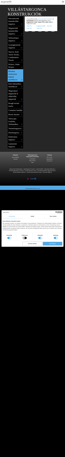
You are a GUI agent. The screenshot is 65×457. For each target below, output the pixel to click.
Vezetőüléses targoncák (14, 255)
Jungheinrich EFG (15, 198)
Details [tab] (32, 216)
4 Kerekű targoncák (13, 205)
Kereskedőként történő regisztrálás (14, 452)
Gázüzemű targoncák (13, 347)
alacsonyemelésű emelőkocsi (45, 19)
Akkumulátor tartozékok (14, 407)
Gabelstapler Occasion (29, 169)
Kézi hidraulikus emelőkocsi (15, 85)
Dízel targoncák (12, 344)
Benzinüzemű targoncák (14, 349)
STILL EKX (13, 280)
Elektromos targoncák (13, 346)
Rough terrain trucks (15, 104)
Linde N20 (13, 283)
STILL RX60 (14, 208)
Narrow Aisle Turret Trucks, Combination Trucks (15, 56)
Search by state (9, 300)
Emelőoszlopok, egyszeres (15, 396)
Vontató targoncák (13, 289)
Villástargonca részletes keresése (14, 355)
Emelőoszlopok (9, 395)
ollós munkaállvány (13, 420)
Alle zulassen (52, 243)
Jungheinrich (11, 335)
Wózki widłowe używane (19, 172)
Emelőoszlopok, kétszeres (14, 398)
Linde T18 (39, 28)
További (10, 393)
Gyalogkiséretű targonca (15, 46)
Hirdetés (8, 442)
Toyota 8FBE (14, 200)
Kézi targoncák (12, 352)
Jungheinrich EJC (15, 260)
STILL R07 (13, 296)
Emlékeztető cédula (8, 454)
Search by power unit (11, 343)
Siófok (9, 324)
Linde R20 (13, 274)
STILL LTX (13, 291)
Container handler (15, 110)
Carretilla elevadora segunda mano (46, 170)
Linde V (13, 281)
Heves (9, 316)
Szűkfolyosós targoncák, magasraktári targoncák (20, 288)
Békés (9, 305)
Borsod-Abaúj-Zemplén (14, 307)
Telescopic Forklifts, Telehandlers (15, 122)
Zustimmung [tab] (12, 216)
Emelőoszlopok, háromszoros (15, 399)
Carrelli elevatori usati (30, 170)
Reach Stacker (15, 114)
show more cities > (13, 329)
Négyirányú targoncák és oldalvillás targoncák (15, 95)
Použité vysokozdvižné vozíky (34, 172)
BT (9, 332)
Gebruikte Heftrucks (49, 169)
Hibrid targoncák (12, 351)
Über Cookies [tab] (53, 216)
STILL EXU (49, 26)
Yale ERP (13, 201)
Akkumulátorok (12, 404)
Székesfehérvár (12, 325)
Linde (9, 336)
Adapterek (8, 387)
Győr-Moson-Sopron (13, 313)
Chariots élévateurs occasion (16, 170)
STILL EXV (13, 258)
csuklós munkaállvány (13, 418)
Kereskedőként (15, 157)
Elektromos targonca (15, 138)
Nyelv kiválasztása (7, 455)
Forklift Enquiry (9, 354)
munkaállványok (10, 417)
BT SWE (13, 261)
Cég (6, 437)
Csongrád (10, 310)
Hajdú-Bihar (11, 314)
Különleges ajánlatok (11, 358)
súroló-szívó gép (12, 413)
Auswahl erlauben (32, 243)
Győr (9, 322)
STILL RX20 (14, 195)
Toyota (10, 340)
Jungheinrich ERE (41, 26)
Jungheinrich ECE (15, 278)
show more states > (13, 318)
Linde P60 (13, 297)
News (32, 162)
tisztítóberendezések (11, 409)
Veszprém (10, 327)
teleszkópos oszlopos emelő (15, 421)
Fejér (9, 311)
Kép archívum (32, 160)
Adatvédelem (49, 159)
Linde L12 (13, 263)
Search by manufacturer (12, 330)
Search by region (10, 319)
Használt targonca (47, 172)
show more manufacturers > (15, 341)
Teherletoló (11, 388)
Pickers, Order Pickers (15, 66)
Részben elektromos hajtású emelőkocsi (15, 75)
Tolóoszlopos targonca (15, 39)
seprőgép (10, 410)
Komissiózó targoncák (13, 277)
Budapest (10, 308)
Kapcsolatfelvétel (10, 439)
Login (7, 450)
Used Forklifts (39, 169)
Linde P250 (14, 292)
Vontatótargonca (15, 128)
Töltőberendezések (13, 406)
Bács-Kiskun (11, 302)
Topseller (15, 159)
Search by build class (11, 192)
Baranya (10, 303)
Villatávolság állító (12, 391)
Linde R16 (13, 272)
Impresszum (49, 161)
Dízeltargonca (15, 132)
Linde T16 (29, 26)
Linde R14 (13, 267)
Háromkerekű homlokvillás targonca (15, 21)
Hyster (10, 333)
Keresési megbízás (10, 426)
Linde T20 (29, 28)
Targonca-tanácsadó (8, 448)
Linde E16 (13, 197)
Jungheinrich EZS (15, 294)
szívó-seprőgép (12, 412)
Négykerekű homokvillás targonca (15, 31)
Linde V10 (13, 285)
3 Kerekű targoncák (13, 194)
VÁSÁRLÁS (5, 445)
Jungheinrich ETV (15, 270)
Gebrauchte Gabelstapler (15, 169)
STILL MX (13, 269)
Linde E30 (13, 209)
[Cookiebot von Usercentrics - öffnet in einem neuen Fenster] (56, 212)
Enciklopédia (32, 159)
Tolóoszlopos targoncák (14, 266)
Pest (9, 368)
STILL (9, 338)
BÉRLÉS (5, 446)
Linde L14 (13, 256)
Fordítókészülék (12, 390)
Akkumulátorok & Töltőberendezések (15, 402)
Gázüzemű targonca (15, 145)
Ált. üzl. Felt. (49, 157)
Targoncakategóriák (11, 357)
